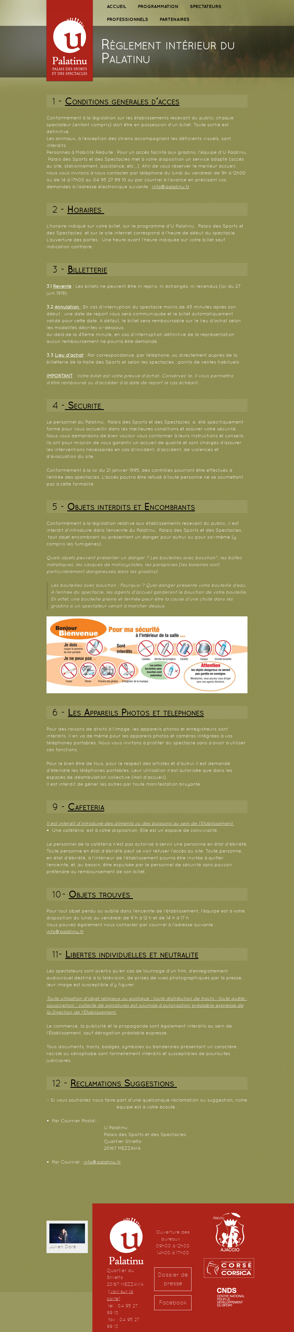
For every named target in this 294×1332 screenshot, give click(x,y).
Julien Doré (62, 1246)
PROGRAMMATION (158, 6)
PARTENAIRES (174, 19)
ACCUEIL (116, 6)
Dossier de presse (173, 1279)
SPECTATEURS (205, 6)
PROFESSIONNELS (127, 19)
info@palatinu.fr (170, 186)
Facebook (173, 1302)
